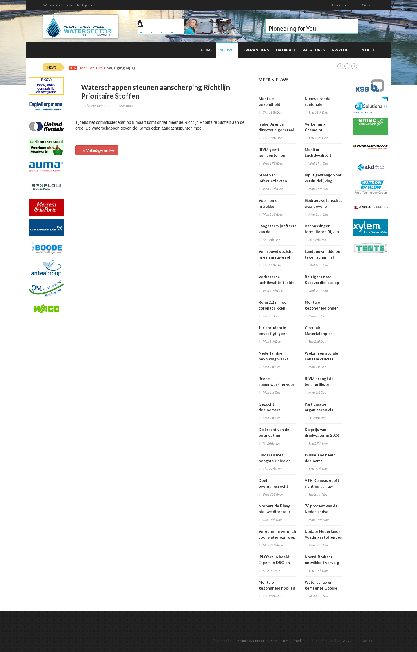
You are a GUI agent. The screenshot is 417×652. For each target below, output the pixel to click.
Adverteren (340, 5)
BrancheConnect (250, 640)
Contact (368, 5)
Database (286, 50)
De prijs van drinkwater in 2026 (322, 432)
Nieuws (227, 50)
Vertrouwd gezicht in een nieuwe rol (276, 254)
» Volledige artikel (97, 150)
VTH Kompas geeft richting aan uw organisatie (322, 486)
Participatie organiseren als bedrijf (319, 410)
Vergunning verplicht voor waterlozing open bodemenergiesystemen (281, 537)
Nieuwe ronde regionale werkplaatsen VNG (322, 104)
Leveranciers (255, 50)
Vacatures (314, 50)
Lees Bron (126, 106)
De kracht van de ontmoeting (274, 432)
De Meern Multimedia (286, 640)
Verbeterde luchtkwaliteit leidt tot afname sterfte (276, 283)
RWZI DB (340, 50)
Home (206, 50)
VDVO (347, 640)
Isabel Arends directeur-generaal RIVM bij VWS (276, 130)
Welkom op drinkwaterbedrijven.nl (69, 5)
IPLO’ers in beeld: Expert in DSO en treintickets (274, 563)
